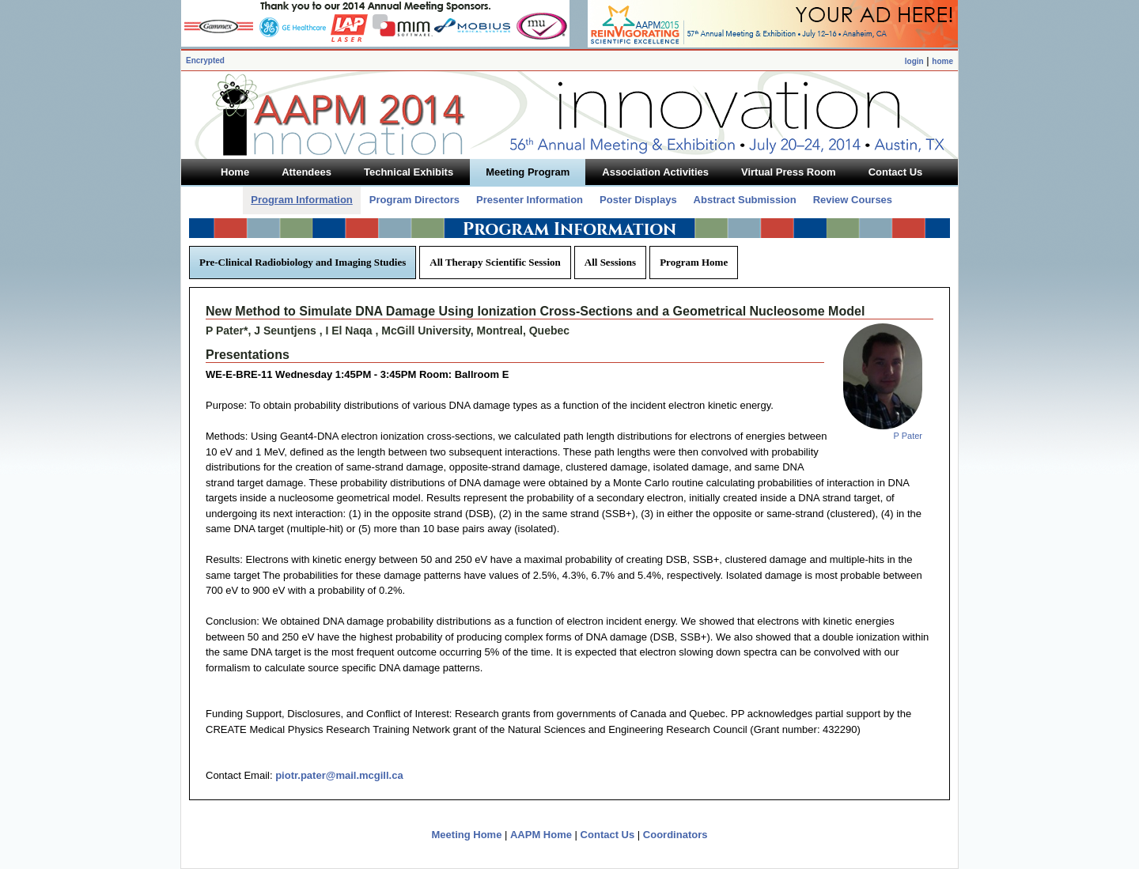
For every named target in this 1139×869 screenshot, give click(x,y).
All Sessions (610, 262)
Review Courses (852, 200)
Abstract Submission (745, 200)
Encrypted (205, 60)
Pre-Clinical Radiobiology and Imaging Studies (302, 262)
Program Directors (414, 200)
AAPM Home (541, 835)
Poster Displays (638, 200)
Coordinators (675, 835)
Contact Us (608, 835)
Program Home (694, 262)
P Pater (908, 435)
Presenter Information (529, 200)
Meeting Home (467, 835)
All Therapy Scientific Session (495, 262)
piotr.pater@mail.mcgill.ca (339, 775)
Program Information (302, 200)
